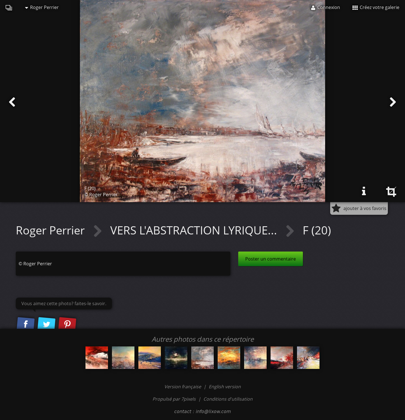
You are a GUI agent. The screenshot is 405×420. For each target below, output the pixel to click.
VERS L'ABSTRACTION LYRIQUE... (195, 230)
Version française (183, 387)
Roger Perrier (42, 7)
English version (225, 387)
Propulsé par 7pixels (174, 399)
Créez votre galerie (375, 7)
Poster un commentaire (270, 259)
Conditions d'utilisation (228, 399)
